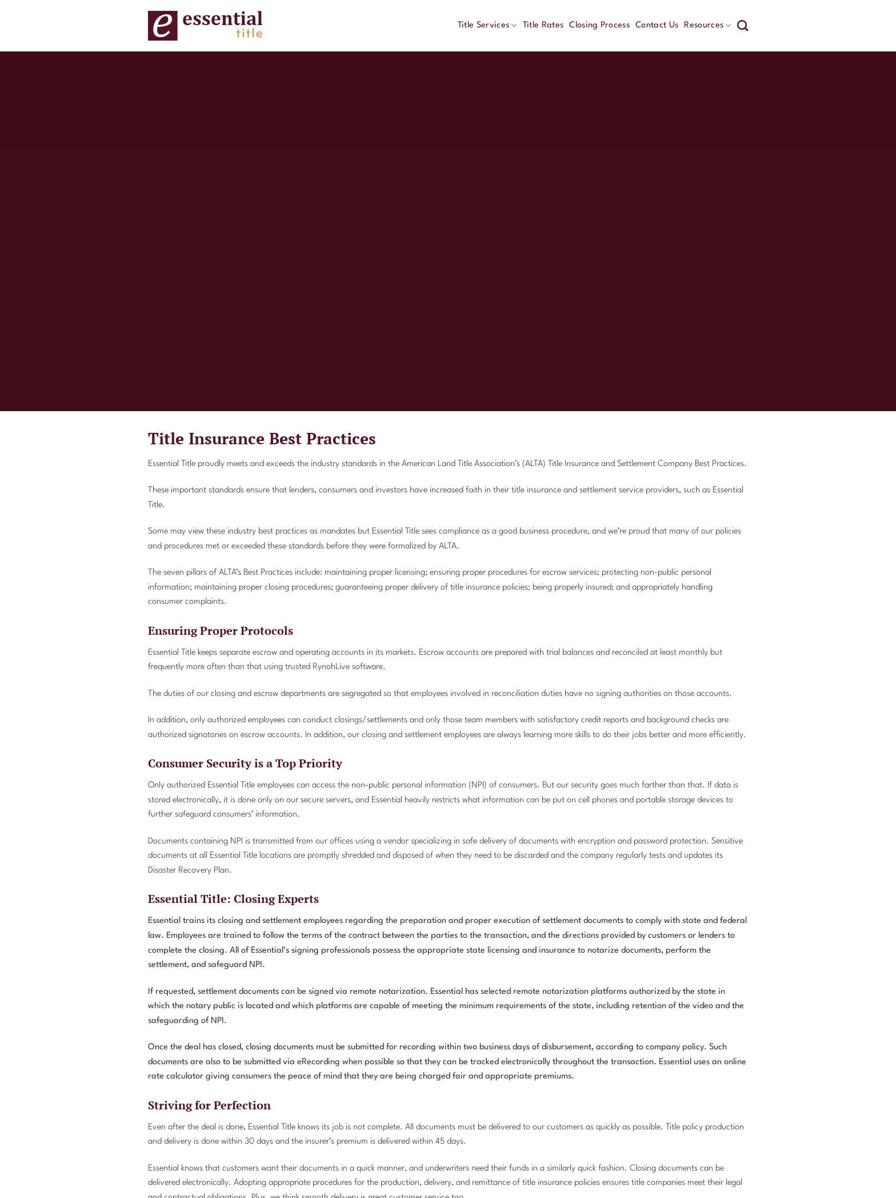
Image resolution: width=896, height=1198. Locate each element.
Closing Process (599, 25)
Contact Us (656, 25)
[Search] (742, 25)
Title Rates (543, 25)
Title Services (487, 25)
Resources (707, 25)
